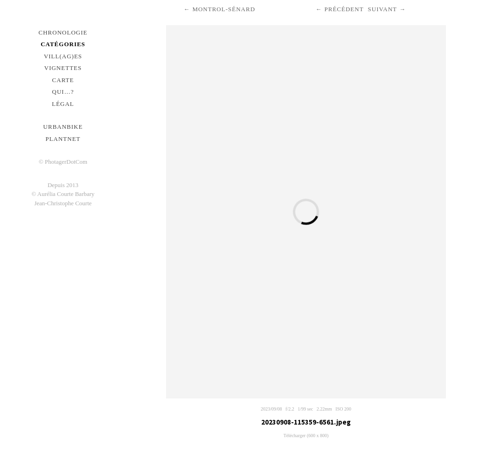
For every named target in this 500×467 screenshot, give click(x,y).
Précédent (343, 9)
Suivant (382, 9)
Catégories (63, 44)
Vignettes (63, 67)
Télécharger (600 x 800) (306, 435)
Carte (63, 80)
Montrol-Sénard (223, 9)
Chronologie (63, 32)
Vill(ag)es (63, 56)
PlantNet (62, 138)
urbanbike (63, 126)
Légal (63, 103)
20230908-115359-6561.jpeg (306, 422)
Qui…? (63, 91)
